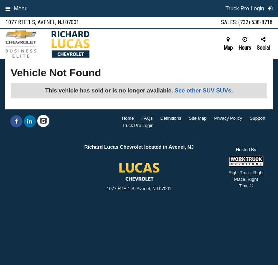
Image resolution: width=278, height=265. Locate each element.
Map (228, 44)
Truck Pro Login (137, 125)
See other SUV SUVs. (204, 90)
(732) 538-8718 (255, 22)
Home (128, 118)
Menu (17, 8)
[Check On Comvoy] (43, 121)
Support (258, 118)
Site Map (198, 118)
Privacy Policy (228, 118)
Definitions (170, 118)
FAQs (147, 118)
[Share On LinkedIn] (30, 121)
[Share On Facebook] (16, 121)
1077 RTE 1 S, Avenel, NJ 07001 (42, 22)
